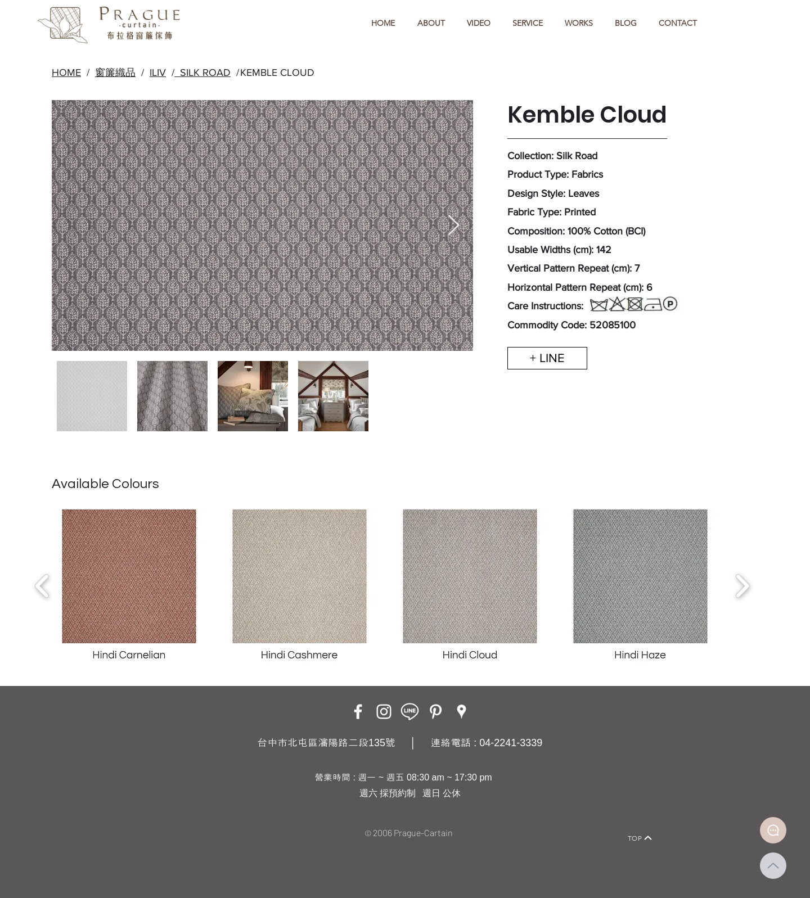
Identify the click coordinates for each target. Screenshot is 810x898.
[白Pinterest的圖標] (436, 711)
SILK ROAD (202, 72)
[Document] (773, 830)
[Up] (773, 865)
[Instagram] (384, 711)
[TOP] (640, 838)
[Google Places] (461, 711)
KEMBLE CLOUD (277, 72)
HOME (66, 72)
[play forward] (742, 586)
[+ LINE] (547, 358)
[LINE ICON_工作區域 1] (410, 711)
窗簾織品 (115, 72)
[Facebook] (358, 711)
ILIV (158, 72)
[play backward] (42, 586)
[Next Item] (453, 226)
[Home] (160, 822)
